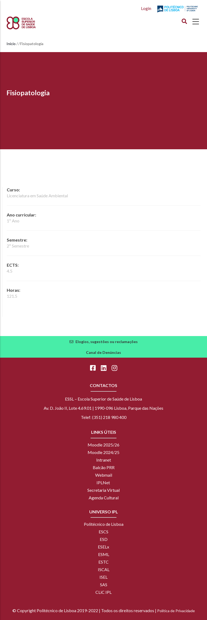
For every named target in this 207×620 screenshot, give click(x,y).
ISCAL (103, 569)
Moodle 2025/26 (103, 444)
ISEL (103, 577)
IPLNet (103, 482)
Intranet (103, 459)
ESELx (103, 546)
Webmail (103, 474)
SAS (103, 584)
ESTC (103, 561)
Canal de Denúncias (103, 352)
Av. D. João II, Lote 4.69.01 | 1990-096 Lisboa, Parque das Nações (103, 408)
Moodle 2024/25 (103, 452)
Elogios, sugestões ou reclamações (106, 341)
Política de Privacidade (176, 610)
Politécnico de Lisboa (103, 524)
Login (146, 8)
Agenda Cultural (104, 497)
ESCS (103, 531)
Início (11, 43)
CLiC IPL (103, 592)
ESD (104, 539)
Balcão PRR (104, 467)
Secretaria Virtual (103, 490)
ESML (103, 554)
